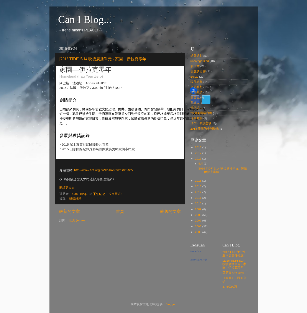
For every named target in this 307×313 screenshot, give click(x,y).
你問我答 (196, 118)
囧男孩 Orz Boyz (233, 272)
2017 (198, 153)
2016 (198, 158)
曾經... (194, 102)
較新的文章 (69, 211)
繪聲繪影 (75, 198)
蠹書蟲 (195, 97)
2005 (198, 232)
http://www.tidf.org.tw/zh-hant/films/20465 (103, 170)
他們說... (196, 107)
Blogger (171, 304)
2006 (198, 226)
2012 (198, 192)
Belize (194, 76)
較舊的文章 (170, 211)
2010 (198, 203)
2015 (198, 180)
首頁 (120, 211)
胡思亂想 (196, 87)
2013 (198, 186)
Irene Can (195, 251)
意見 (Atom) (77, 220)
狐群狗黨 (196, 81)
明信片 (195, 66)
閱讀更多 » (66, 187)
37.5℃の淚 (229, 286)
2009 (198, 209)
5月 (201, 163)
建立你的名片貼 (198, 259)
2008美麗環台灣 (201, 113)
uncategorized (199, 61)
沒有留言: (116, 194)
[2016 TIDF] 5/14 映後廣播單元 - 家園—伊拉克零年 (102, 59)
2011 (198, 197)
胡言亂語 (196, 92)
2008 (198, 215)
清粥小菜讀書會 (201, 123)
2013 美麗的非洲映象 (204, 128)
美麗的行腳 (198, 71)
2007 (198, 220)
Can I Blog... (85, 19)
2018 (198, 147)
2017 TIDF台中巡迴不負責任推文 (233, 253)
